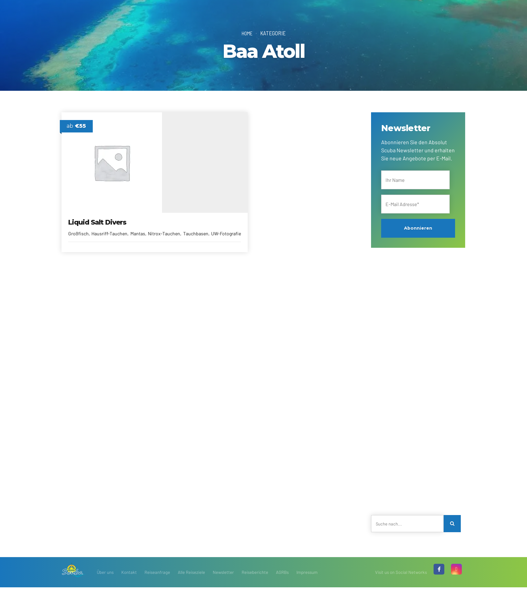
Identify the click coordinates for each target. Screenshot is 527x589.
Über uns (105, 574)
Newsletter (223, 574)
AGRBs (282, 574)
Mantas (138, 227)
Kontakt (129, 574)
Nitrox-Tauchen (85, 234)
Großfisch (79, 227)
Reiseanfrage (157, 574)
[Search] (453, 524)
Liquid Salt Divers (98, 216)
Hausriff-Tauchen (110, 227)
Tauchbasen (116, 234)
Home (247, 33)
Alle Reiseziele (191, 574)
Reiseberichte (255, 574)
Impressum (307, 574)
